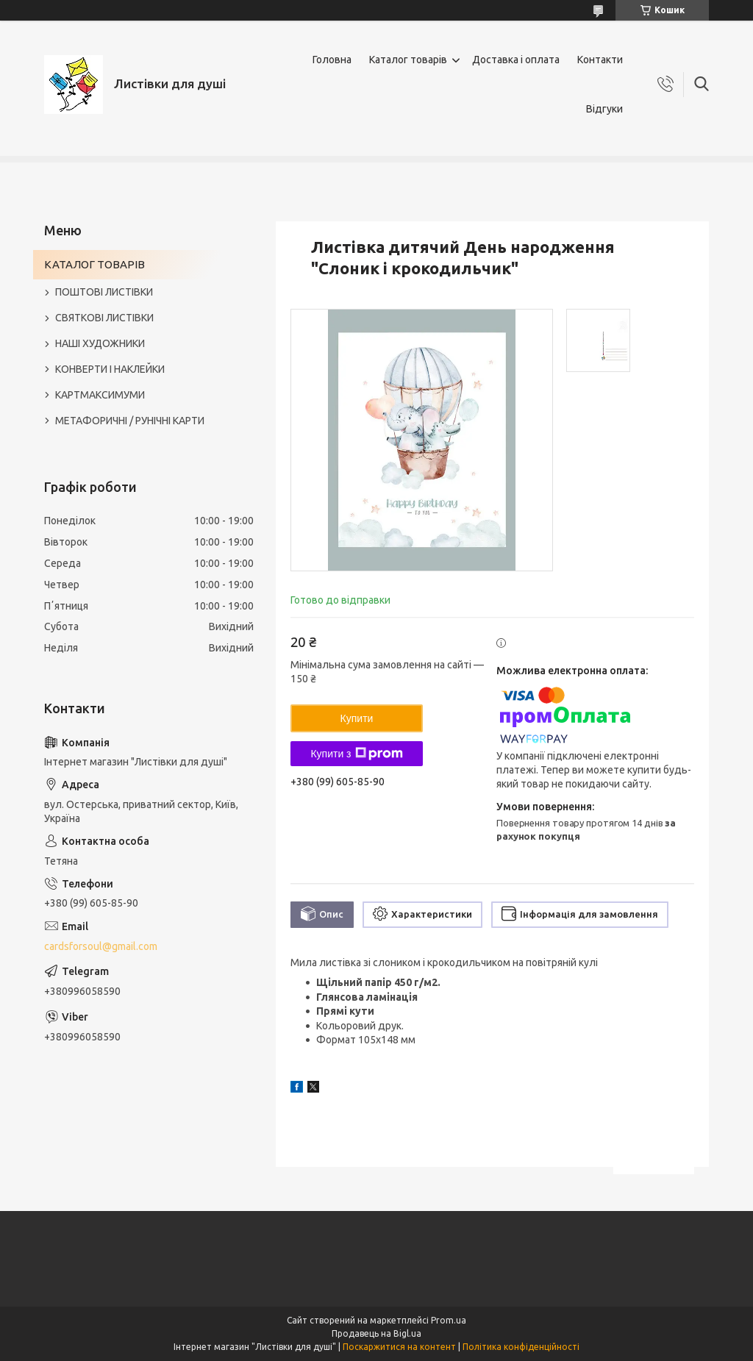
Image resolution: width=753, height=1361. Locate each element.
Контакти (600, 59)
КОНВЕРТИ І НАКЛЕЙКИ (110, 369)
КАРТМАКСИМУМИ (100, 395)
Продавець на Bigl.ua (376, 1333)
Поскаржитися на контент (399, 1346)
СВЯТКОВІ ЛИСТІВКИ (104, 318)
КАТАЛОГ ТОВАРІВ (94, 264)
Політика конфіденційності (521, 1346)
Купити (357, 718)
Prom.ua (448, 1320)
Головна (332, 59)
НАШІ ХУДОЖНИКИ (100, 343)
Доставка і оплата (516, 59)
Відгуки (604, 109)
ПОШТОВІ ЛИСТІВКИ (104, 292)
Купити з (356, 753)
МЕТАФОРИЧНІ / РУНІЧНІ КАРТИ (129, 420)
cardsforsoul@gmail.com (100, 946)
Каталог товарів (408, 59)
